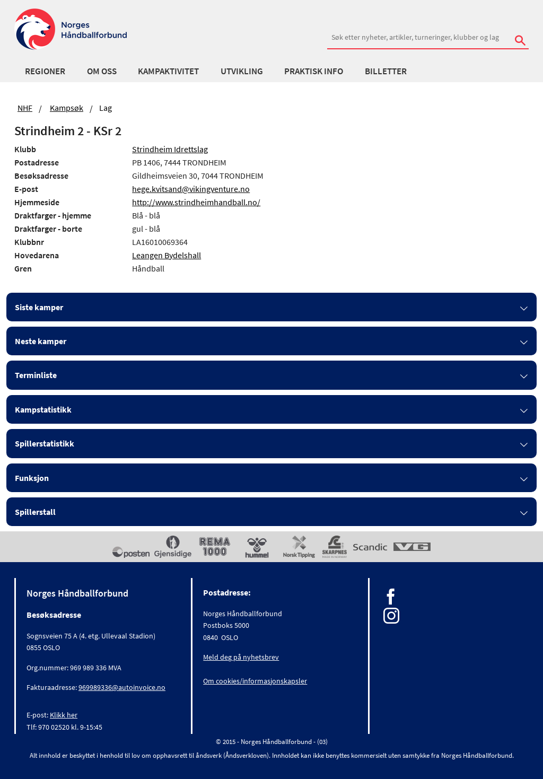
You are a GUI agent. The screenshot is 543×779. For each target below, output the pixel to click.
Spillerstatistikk (44, 443)
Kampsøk (66, 107)
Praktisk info (313, 71)
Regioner (45, 71)
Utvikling (242, 71)
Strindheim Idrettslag (170, 149)
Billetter (386, 71)
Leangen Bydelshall (166, 255)
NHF (24, 107)
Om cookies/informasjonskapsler (255, 681)
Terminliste (36, 375)
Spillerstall (35, 511)
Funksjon (32, 477)
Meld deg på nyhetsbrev (241, 657)
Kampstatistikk (43, 409)
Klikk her (63, 715)
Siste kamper (39, 307)
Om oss (102, 71)
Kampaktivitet (168, 71)
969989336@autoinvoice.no (121, 687)
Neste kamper (40, 341)
